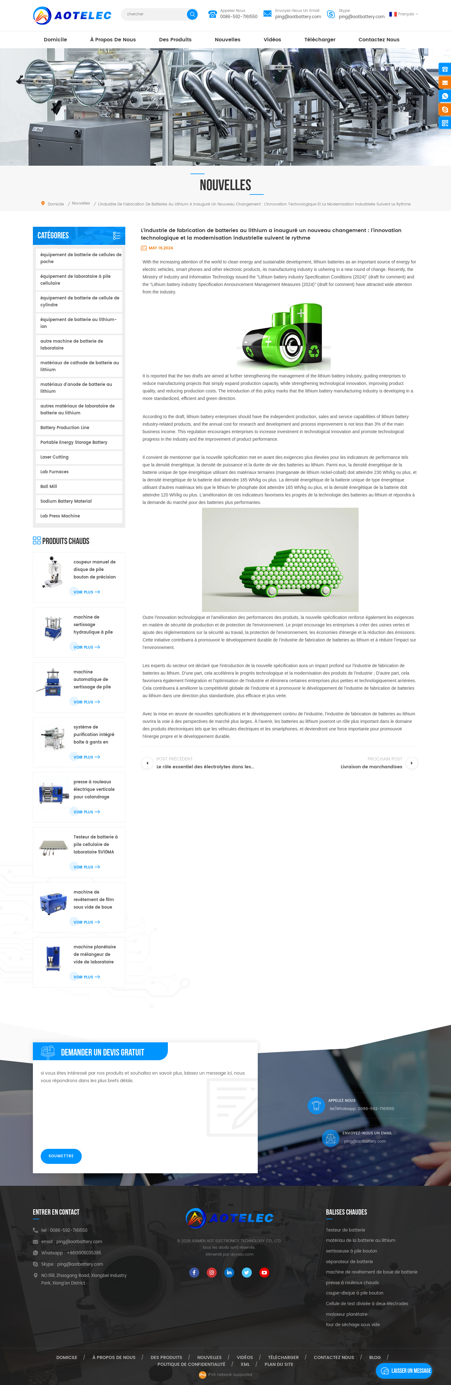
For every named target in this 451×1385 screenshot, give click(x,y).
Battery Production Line (64, 428)
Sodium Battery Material (66, 501)
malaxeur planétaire (346, 1315)
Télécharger (319, 40)
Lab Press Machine (60, 516)
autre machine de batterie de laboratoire (71, 345)
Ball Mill (48, 487)
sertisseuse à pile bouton (351, 1251)
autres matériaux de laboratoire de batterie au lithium (77, 410)
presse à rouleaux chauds (352, 1283)
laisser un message (404, 1371)
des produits (175, 40)
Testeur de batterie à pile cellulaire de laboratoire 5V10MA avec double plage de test (96, 845)
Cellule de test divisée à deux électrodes (367, 1304)
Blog (375, 1357)
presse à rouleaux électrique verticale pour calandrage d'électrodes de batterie (94, 790)
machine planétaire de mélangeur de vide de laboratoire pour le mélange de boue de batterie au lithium (95, 955)
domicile (55, 40)
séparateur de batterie (349, 1262)
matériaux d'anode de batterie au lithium (76, 388)
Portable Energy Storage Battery (73, 442)
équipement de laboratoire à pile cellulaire (75, 280)
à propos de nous (113, 40)
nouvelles (228, 40)
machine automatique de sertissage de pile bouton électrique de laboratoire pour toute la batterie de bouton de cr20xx (96, 680)
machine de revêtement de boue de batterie (371, 1272)
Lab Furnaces (54, 472)
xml (245, 1364)
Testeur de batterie (345, 1230)
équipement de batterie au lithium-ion (78, 323)
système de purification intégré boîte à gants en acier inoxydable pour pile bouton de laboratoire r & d (94, 735)
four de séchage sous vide (353, 1325)
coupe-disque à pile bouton (354, 1293)
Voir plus (87, 592)
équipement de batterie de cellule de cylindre (79, 302)
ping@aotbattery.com (298, 17)
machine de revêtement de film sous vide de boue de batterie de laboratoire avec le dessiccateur (94, 900)
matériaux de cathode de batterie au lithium (79, 366)
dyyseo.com (242, 1255)
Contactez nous (379, 40)
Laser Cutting (54, 457)
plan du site (279, 1364)
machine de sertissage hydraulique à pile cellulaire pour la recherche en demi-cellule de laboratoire (95, 625)
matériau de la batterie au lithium (360, 1241)
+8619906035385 (84, 1253)
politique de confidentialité (192, 1364)
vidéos (272, 40)
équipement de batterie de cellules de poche (81, 258)
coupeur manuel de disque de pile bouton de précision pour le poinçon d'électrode (95, 570)
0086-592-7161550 (238, 17)
